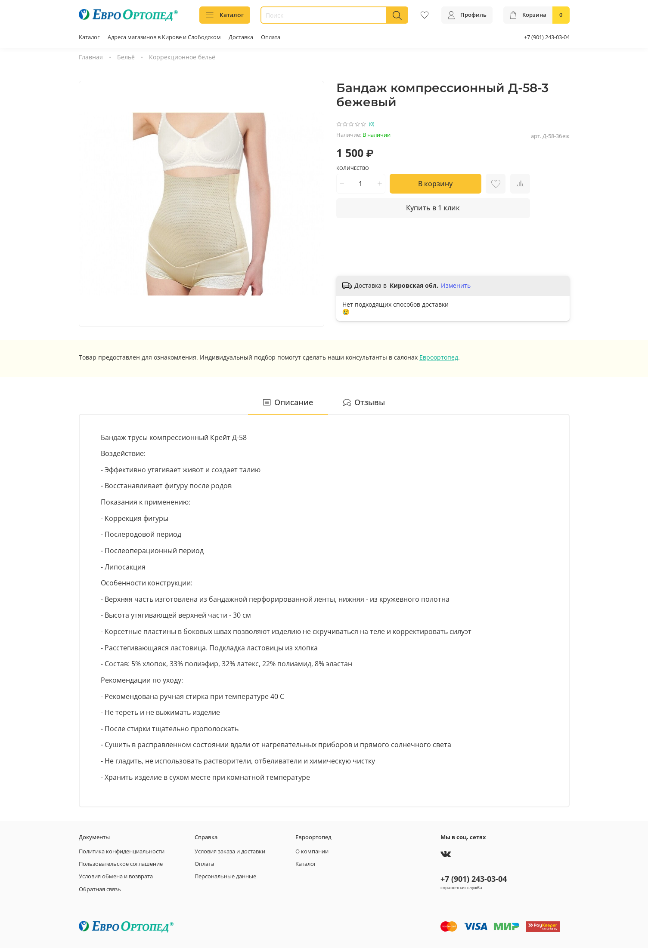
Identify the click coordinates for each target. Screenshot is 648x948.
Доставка (241, 37)
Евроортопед (438, 357)
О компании (312, 851)
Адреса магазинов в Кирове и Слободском (164, 37)
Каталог (225, 15)
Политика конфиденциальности (121, 851)
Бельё (126, 57)
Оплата (270, 37)
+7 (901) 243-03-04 (547, 37)
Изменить (456, 285)
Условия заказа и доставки (230, 851)
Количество (352, 168)
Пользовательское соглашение (121, 864)
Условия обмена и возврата (116, 876)
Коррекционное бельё (182, 57)
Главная (91, 57)
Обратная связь (100, 889)
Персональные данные (225, 876)
